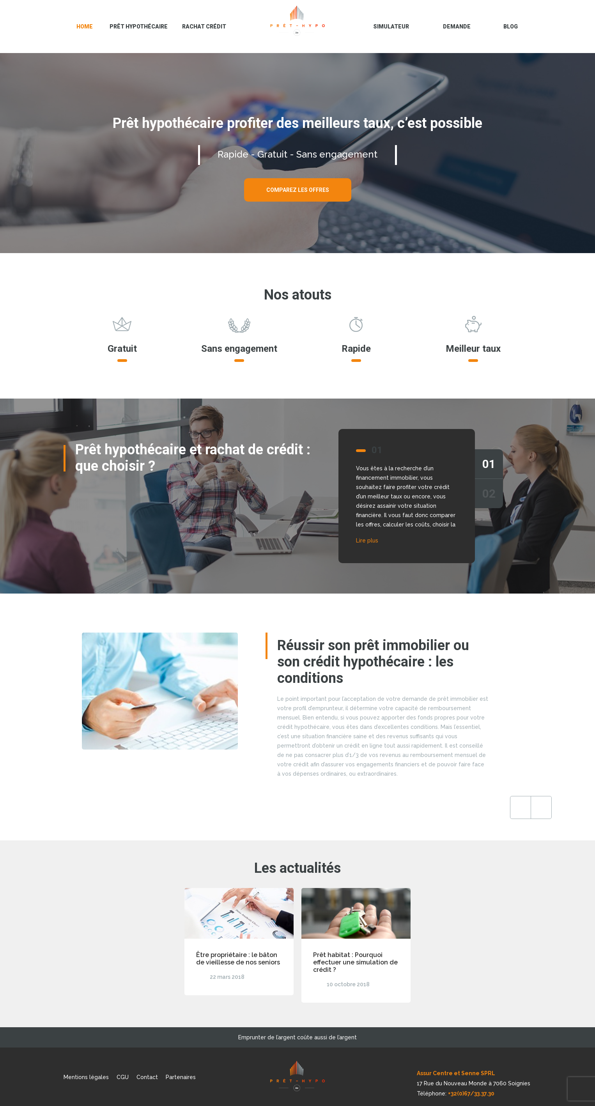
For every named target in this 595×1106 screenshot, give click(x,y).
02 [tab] (489, 493)
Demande (457, 26)
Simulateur (391, 26)
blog (510, 26)
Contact (147, 1077)
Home (84, 26)
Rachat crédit (204, 26)
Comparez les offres (297, 190)
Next (478, 807)
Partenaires (181, 1077)
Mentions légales (86, 1077)
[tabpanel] (297, 496)
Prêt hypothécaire (139, 26)
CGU (123, 1077)
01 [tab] (489, 464)
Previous (457, 807)
